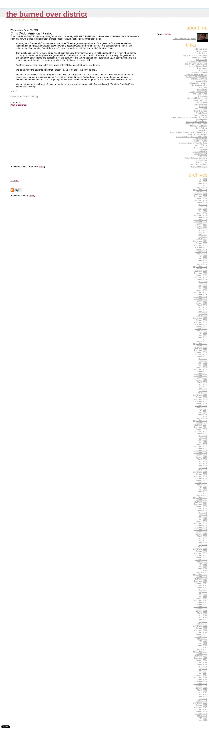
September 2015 (200, 446)
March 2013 (202, 382)
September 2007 (200, 241)
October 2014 (201, 423)
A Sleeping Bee (200, 147)
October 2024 (201, 679)
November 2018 (200, 527)
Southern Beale (200, 115)
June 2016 (202, 465)
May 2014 (203, 412)
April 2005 (203, 179)
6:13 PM (31, 96)
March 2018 (202, 510)
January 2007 (201, 224)
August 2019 (201, 547)
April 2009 (203, 282)
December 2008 (200, 273)
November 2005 (200, 194)
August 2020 (201, 572)
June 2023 (202, 645)
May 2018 (203, 515)
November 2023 (200, 656)
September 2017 (200, 498)
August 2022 (201, 624)
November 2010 (200, 322)
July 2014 (203, 416)
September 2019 (200, 549)
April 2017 (203, 487)
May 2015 (203, 438)
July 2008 (203, 262)
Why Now (203, 130)
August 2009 (201, 290)
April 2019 (203, 538)
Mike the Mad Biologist (197, 134)
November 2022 (200, 630)
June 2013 (202, 388)
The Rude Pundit (200, 94)
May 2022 (203, 617)
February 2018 (201, 508)
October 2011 (201, 346)
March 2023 (202, 639)
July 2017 (203, 493)
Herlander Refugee (199, 141)
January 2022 (201, 609)
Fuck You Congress (199, 164)
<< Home (14, 180)
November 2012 (200, 373)
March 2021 (202, 587)
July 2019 (203, 545)
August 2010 (201, 316)
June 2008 (202, 260)
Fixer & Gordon (200, 111)
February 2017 (201, 483)
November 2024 (200, 681)
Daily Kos (203, 87)
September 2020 (200, 574)
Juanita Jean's (201, 53)
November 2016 (200, 476)
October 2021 (201, 602)
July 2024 (203, 673)
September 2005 (200, 190)
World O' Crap (201, 145)
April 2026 (203, 718)
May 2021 (203, 592)
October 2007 (201, 243)
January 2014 (201, 403)
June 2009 (202, 286)
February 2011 (201, 329)
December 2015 (200, 453)
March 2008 (202, 254)
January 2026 (201, 711)
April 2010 (203, 307)
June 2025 (202, 696)
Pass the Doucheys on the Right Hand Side (188, 132)
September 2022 (200, 626)
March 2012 (202, 356)
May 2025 (203, 694)
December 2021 (200, 607)
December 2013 (200, 401)
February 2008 (201, 252)
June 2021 (202, 594)
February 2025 (201, 688)
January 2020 (201, 557)
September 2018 (200, 523)
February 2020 (201, 560)
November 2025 (200, 707)
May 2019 (203, 540)
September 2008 (200, 267)
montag (167, 34)
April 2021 (203, 589)
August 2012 (201, 367)
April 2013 (203, 384)
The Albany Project (199, 85)
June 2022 (202, 619)
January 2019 (201, 532)
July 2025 (203, 699)
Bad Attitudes (201, 60)
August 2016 (201, 470)
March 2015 (202, 433)
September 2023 (200, 651)
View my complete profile (184, 38)
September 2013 (200, 395)
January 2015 (201, 429)
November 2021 (200, 604)
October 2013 (201, 397)
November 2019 (200, 553)
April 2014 (203, 410)
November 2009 (200, 297)
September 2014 (200, 421)
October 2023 (201, 654)
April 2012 (203, 359)
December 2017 (200, 504)
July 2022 (203, 622)
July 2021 (203, 596)
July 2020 (203, 570)
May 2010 (203, 309)
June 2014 (202, 414)
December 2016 (200, 478)
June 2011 (202, 337)
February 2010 (201, 303)
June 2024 (202, 671)
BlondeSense (201, 113)
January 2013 (201, 378)
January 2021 (201, 583)
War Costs (202, 156)
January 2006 (201, 198)
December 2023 (200, 658)
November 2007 (200, 245)
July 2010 (203, 314)
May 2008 (203, 258)
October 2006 (201, 217)
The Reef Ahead (200, 139)
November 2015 (200, 450)
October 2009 (201, 294)
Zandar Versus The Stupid (196, 124)
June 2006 (202, 209)
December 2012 (200, 376)
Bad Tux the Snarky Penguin (195, 55)
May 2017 (203, 489)
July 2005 (203, 185)
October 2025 (201, 705)
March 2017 (202, 485)
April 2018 (203, 512)
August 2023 (201, 649)
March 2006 (202, 202)
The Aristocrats (200, 162)
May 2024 (203, 669)
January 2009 (201, 275)
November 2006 (200, 220)
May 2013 (203, 386)
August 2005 (201, 187)
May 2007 (203, 232)
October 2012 (201, 371)
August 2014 (201, 418)
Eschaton (203, 70)
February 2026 (201, 713)
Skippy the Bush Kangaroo (195, 75)
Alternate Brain (200, 49)
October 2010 (201, 320)
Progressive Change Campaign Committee (189, 117)
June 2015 (202, 440)
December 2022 (200, 632)
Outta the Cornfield (199, 57)
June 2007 (202, 234)
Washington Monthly (198, 83)
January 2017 (201, 480)
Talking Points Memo (198, 92)
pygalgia (203, 149)
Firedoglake (202, 89)
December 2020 (200, 581)
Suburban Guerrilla (199, 72)
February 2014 (201, 406)
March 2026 (202, 716)
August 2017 (201, 495)
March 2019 (202, 536)
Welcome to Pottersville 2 (196, 77)
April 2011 (203, 333)
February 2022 (201, 611)
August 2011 (201, 341)
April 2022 (203, 615)
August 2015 (201, 444)
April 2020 (203, 564)
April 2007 (203, 230)
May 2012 (203, 361)
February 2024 (201, 662)
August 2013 (201, 393)
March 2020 (202, 562)
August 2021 (201, 598)
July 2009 (203, 288)
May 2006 (203, 207)
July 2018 (203, 519)
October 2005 (201, 192)
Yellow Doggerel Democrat (196, 158)
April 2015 (203, 435)
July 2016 (203, 468)
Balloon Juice (201, 102)
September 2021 (200, 600)
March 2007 (202, 228)
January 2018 (201, 506)
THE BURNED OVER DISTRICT (46, 14)
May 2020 (203, 566)
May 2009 (203, 284)
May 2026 (203, 720)
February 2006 (201, 200)
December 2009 (200, 299)
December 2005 (200, 196)
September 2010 (200, 318)
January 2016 (201, 455)
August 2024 (201, 675)
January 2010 (201, 301)
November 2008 (200, 271)
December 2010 (200, 324)
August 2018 (201, 521)
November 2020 (200, 579)
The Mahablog (201, 109)
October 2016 (201, 474)
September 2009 (200, 292)
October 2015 (201, 448)
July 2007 (203, 237)
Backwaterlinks (200, 104)
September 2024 (200, 677)
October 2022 (201, 628)
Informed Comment (199, 79)
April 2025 (203, 692)
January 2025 (201, 686)
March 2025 (202, 690)
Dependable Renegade (197, 98)
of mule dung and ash (198, 66)
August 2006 (201, 213)
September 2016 (200, 472)
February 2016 (201, 457)
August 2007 (201, 239)
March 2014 (202, 408)
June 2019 (202, 542)
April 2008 (203, 256)
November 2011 (200, 348)
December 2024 (200, 684)
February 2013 (201, 380)
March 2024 (202, 664)
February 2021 (201, 585)
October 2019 (201, 551)
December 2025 (200, 709)
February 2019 (201, 534)
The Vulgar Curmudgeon (196, 62)
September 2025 (200, 703)
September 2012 (200, 369)
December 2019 (200, 555)
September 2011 (200, 344)
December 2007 (200, 247)
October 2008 (201, 269)
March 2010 (202, 305)
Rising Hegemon (200, 100)
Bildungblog (202, 68)
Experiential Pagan (199, 166)
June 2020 (202, 568)
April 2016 (203, 461)
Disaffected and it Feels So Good (193, 143)
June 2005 (202, 183)
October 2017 (201, 500)
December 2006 (200, 222)
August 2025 (201, 701)
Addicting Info (201, 160)
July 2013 (203, 391)
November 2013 (200, 399)
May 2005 (203, 181)
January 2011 (201, 326)
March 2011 (202, 331)
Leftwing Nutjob (200, 154)
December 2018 (200, 530)
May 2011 (203, 335)
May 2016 (203, 463)
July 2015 (203, 442)
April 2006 (203, 205)
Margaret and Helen (198, 126)
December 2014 (200, 427)
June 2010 (202, 311)
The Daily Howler (200, 151)
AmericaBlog (201, 81)
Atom (41, 166)
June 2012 (202, 363)
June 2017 (202, 491)
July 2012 (203, 365)
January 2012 (201, 352)
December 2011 (200, 350)
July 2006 (203, 211)
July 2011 (203, 339)
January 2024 (201, 660)
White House (201, 51)
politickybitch (201, 119)
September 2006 (200, 215)
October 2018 (201, 525)
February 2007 (201, 226)
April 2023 (203, 641)
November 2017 (200, 502)
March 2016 (202, 459)
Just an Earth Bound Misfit (196, 64)
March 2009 (202, 279)
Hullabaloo (202, 96)
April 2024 (203, 666)
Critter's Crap (201, 128)
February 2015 (201, 431)
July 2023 (203, 647)
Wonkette (203, 107)
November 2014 (200, 425)
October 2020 (201, 577)
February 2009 (201, 277)
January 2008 (201, 249)
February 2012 (201, 354)
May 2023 (203, 643)
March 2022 (202, 613)
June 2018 (202, 517)
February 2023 (201, 637)
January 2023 (201, 634)
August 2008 (201, 264)
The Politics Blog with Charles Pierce (191, 137)
